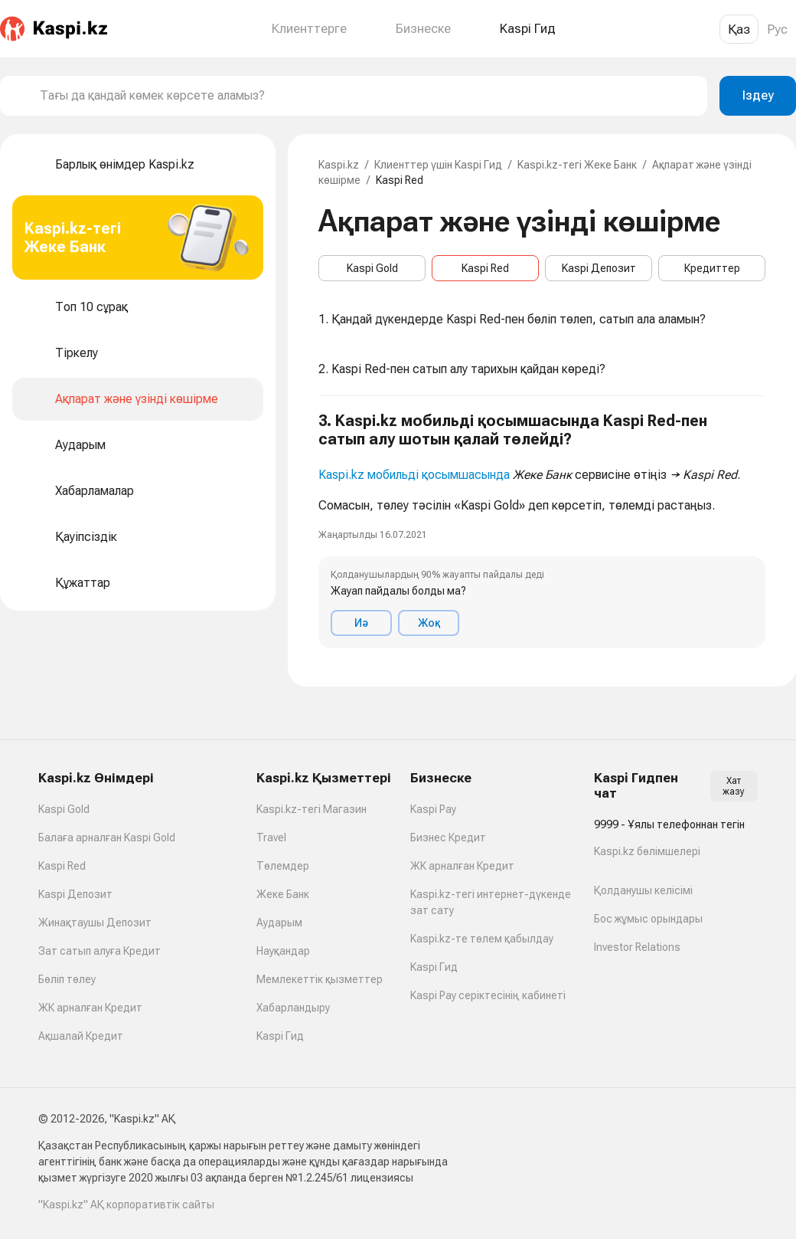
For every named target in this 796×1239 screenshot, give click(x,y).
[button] (541, 530)
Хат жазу (734, 786)
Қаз (739, 29)
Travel (271, 837)
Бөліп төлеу (67, 979)
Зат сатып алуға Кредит (99, 951)
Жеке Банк (282, 894)
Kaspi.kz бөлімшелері (647, 851)
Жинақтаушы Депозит (95, 922)
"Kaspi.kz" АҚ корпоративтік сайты (126, 1204)
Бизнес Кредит (448, 837)
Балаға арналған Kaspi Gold (106, 837)
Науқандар (283, 951)
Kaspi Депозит (599, 268)
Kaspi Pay (433, 809)
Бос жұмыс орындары (648, 919)
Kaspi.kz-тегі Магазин (311, 809)
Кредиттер (712, 268)
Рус (777, 29)
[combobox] (367, 95)
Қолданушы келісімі (643, 890)
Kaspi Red (485, 268)
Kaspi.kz (338, 165)
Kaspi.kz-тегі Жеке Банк (577, 165)
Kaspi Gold (372, 268)
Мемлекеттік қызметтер (319, 979)
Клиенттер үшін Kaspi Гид (438, 165)
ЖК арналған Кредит (90, 1007)
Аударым (279, 922)
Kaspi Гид (280, 1036)
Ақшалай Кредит (80, 1036)
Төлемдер (282, 866)
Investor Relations (637, 947)
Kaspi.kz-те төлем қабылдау (481, 939)
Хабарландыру (293, 1007)
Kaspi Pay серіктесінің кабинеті (488, 995)
